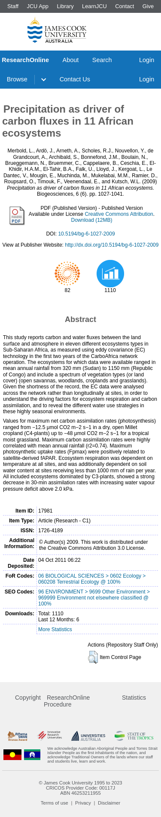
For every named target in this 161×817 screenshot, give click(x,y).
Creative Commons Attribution (119, 214)
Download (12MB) (91, 220)
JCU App (38, 6)
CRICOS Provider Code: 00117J (80, 787)
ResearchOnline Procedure (67, 701)
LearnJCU (94, 6)
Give (148, 6)
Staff (12, 6)
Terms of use (54, 802)
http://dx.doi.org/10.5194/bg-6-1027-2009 (111, 245)
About (71, 60)
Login (146, 60)
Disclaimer (109, 802)
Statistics (134, 697)
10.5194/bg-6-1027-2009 (86, 234)
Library (65, 6)
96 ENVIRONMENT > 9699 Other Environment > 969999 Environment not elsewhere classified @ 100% (94, 598)
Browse (17, 79)
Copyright (28, 697)
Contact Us (75, 79)
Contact (124, 6)
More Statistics (55, 629)
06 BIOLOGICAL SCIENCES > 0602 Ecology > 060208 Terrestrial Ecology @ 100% (92, 579)
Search (102, 60)
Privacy (83, 802)
